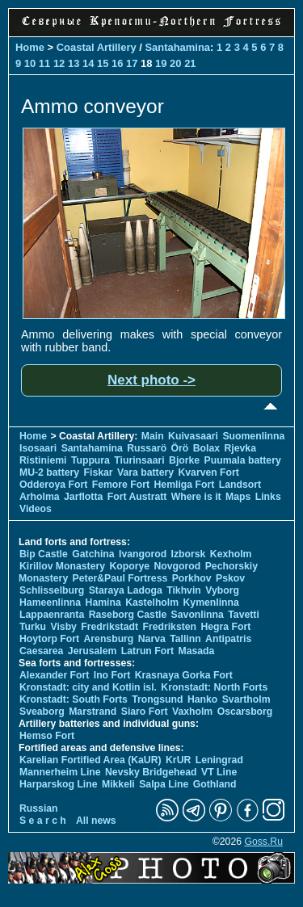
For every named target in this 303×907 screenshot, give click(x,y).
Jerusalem (92, 651)
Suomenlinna (253, 436)
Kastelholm (152, 602)
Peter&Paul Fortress (120, 578)
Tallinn (185, 639)
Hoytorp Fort (49, 639)
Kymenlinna (211, 602)
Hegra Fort (225, 626)
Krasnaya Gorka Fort (184, 675)
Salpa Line (163, 784)
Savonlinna (197, 614)
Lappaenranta (51, 614)
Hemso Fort (46, 735)
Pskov (230, 578)
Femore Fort (120, 484)
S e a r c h (42, 820)
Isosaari (38, 448)
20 (175, 63)
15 (102, 63)
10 (30, 63)
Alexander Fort (54, 675)
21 (190, 63)
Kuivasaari (193, 436)
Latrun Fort (147, 651)
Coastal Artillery (97, 47)
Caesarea (41, 651)
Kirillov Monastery (62, 566)
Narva (152, 639)
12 (59, 63)
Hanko (202, 699)
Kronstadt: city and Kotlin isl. (88, 687)
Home (29, 47)
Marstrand (92, 711)
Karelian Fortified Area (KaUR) (90, 760)
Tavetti (243, 614)
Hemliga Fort (184, 484)
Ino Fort (112, 675)
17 (131, 63)
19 (160, 63)
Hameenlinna (50, 602)
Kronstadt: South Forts (73, 699)
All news (96, 820)
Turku (32, 626)
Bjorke (184, 460)
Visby (63, 626)
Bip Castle (43, 554)
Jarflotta (83, 496)
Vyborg (222, 590)
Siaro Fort (144, 711)
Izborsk (188, 554)
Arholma (39, 496)
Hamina (103, 602)
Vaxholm (192, 711)
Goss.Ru (263, 841)
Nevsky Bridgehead (151, 772)
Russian (38, 808)
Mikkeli (118, 784)
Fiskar (98, 472)
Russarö (146, 448)
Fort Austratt (137, 496)
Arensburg (108, 639)
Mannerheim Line (60, 772)
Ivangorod (142, 554)
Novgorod (177, 566)
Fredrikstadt (109, 626)
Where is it (196, 496)
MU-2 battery (49, 472)
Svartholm (246, 699)
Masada (196, 651)
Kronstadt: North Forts (214, 687)
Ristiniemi (42, 460)
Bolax (206, 448)
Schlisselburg (51, 590)
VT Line (219, 772)
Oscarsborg (245, 711)
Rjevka (240, 448)
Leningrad (219, 760)
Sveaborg (42, 711)
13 (73, 63)
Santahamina (177, 47)
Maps (237, 496)
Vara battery (145, 472)
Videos (35, 508)
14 (88, 63)
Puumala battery (242, 460)
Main (152, 436)
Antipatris (228, 639)
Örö (180, 448)
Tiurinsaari (139, 460)
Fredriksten (169, 626)
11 (44, 63)
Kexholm (231, 554)
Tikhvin (183, 590)
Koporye (129, 566)
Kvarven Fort (208, 472)
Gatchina (93, 554)
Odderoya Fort (53, 484)
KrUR (178, 760)
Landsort (240, 484)
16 (117, 63)
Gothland (215, 784)
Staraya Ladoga (125, 590)
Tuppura (90, 460)
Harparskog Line (58, 784)
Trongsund (157, 699)
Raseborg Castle (128, 614)
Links (268, 496)
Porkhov (192, 578)
